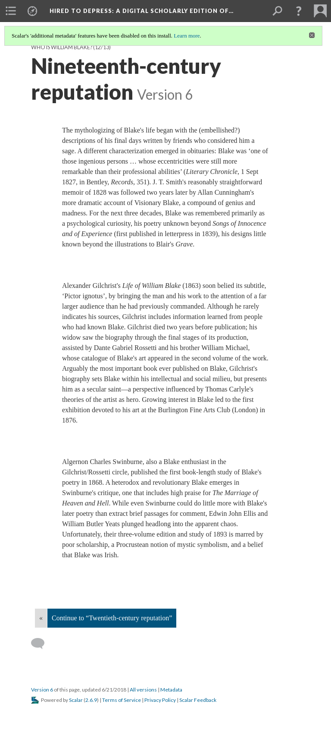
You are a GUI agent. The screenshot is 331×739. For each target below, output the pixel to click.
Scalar (76, 700)
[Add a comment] (41, 643)
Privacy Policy (160, 700)
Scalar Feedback (197, 700)
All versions (143, 689)
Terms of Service (121, 700)
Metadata (171, 689)
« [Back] (41, 618)
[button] (298, 11)
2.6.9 (91, 700)
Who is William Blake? (61, 47)
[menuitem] (11, 11)
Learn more (187, 35)
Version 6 (42, 689)
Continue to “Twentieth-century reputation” (112, 618)
